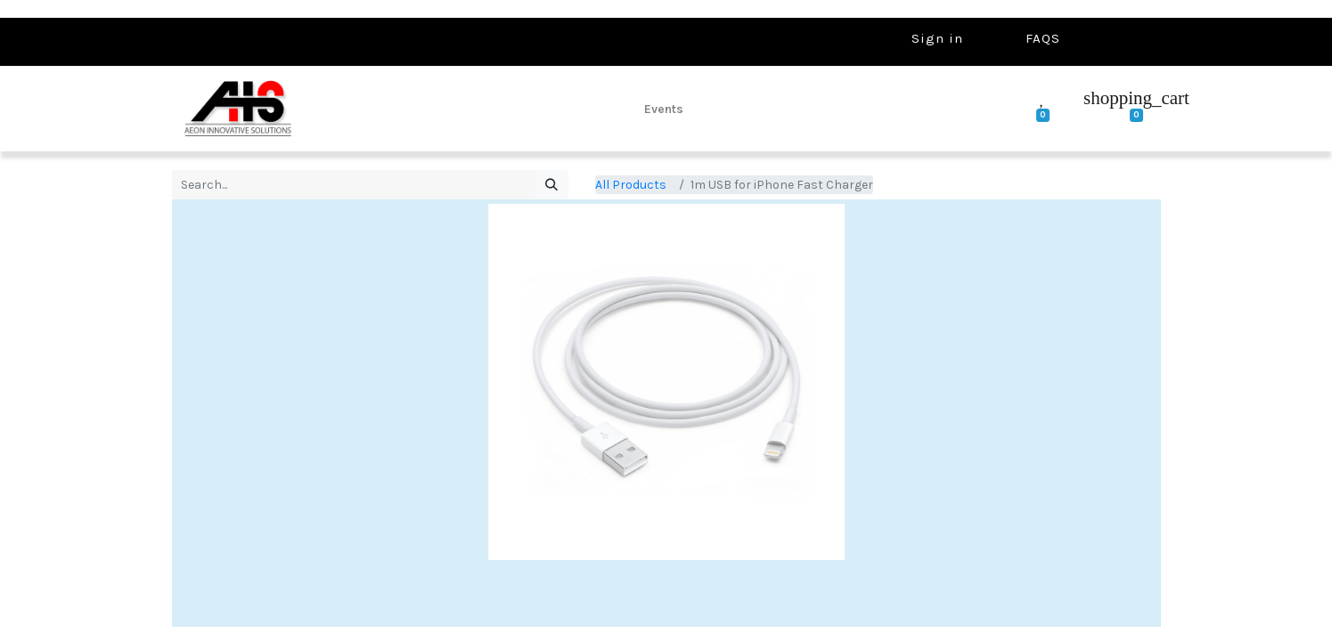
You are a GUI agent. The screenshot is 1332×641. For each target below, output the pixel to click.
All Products (630, 184)
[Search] (551, 185)
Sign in (937, 38)
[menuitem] (664, 109)
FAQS (1043, 38)
